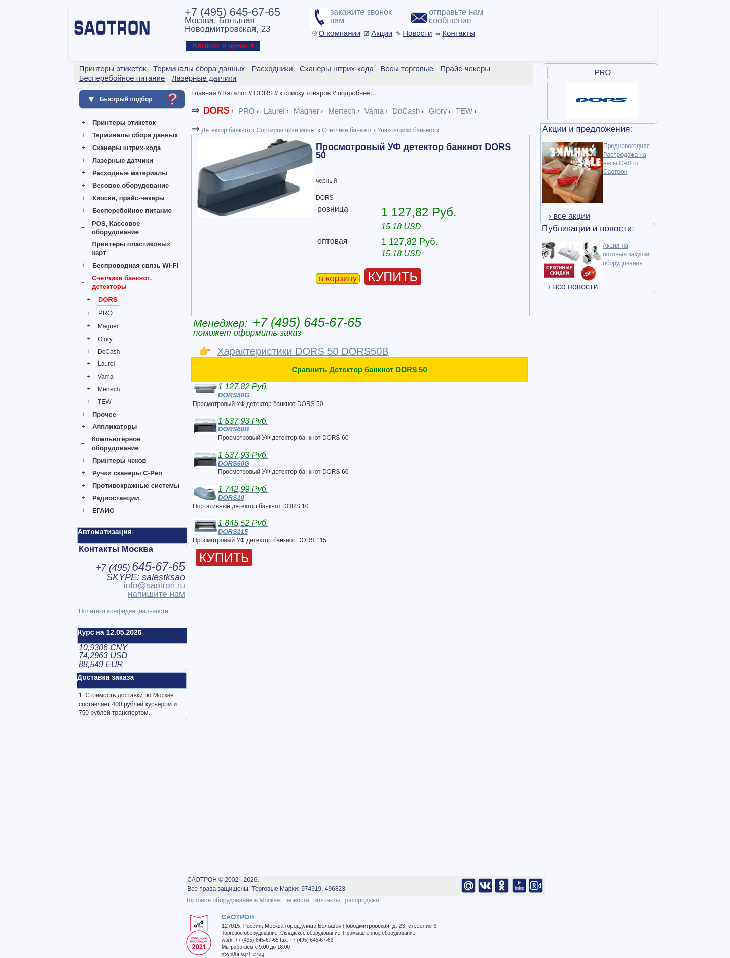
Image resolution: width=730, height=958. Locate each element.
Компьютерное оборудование (116, 443)
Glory (105, 339)
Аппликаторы (114, 426)
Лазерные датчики (122, 160)
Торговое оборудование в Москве (233, 900)
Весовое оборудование (130, 185)
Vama (105, 376)
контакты (327, 900)
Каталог (235, 93)
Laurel (106, 363)
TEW (105, 402)
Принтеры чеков (119, 460)
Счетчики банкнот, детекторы (122, 282)
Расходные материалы (129, 173)
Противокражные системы (135, 485)
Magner (108, 326)
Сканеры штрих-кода (126, 148)
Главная (203, 93)
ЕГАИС (103, 510)
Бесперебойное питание (132, 210)
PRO (105, 313)
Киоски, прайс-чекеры (128, 198)
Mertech (109, 389)
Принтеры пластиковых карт (131, 248)
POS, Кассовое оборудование (116, 227)
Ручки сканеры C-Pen (127, 473)
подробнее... (357, 93)
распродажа (362, 900)
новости (298, 900)
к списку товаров (305, 93)
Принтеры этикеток (124, 122)
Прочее (104, 414)
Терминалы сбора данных (135, 135)
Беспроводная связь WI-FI (135, 265)
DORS (108, 299)
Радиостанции (115, 498)
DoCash (109, 351)
